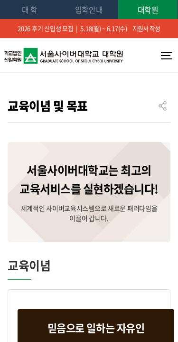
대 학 (29, 9)
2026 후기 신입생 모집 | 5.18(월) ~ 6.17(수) (89, 28)
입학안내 (89, 9)
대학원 (148, 9)
